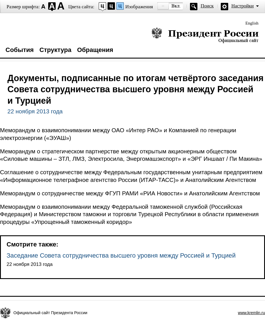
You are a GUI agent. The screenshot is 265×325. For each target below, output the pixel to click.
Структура (55, 49)
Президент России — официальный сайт (204, 35)
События (19, 49)
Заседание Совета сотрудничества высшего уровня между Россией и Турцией (121, 255)
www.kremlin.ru (251, 312)
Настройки (242, 6)
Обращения (95, 49)
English (251, 23)
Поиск (207, 6)
